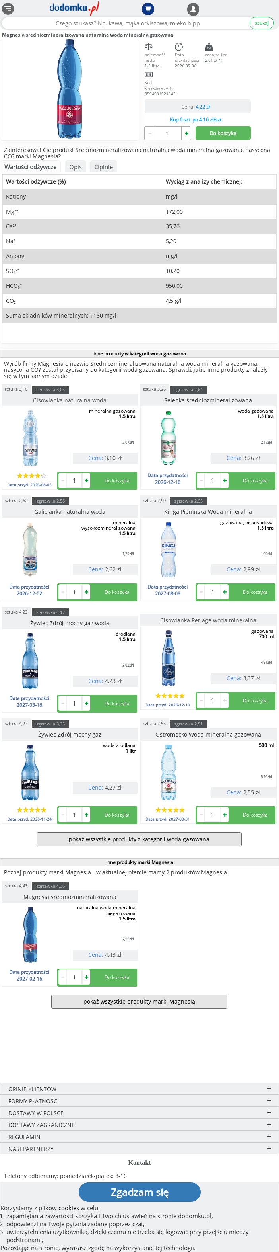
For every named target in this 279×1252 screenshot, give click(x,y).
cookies (68, 1208)
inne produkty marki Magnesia (139, 862)
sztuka (16, 388)
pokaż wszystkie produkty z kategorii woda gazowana (139, 839)
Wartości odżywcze (30, 167)
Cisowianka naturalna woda (70, 400)
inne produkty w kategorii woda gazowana (139, 353)
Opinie (104, 167)
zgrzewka (51, 389)
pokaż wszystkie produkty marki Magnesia (139, 1001)
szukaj (262, 23)
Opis (75, 167)
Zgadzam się (140, 1192)
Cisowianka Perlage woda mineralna (208, 620)
